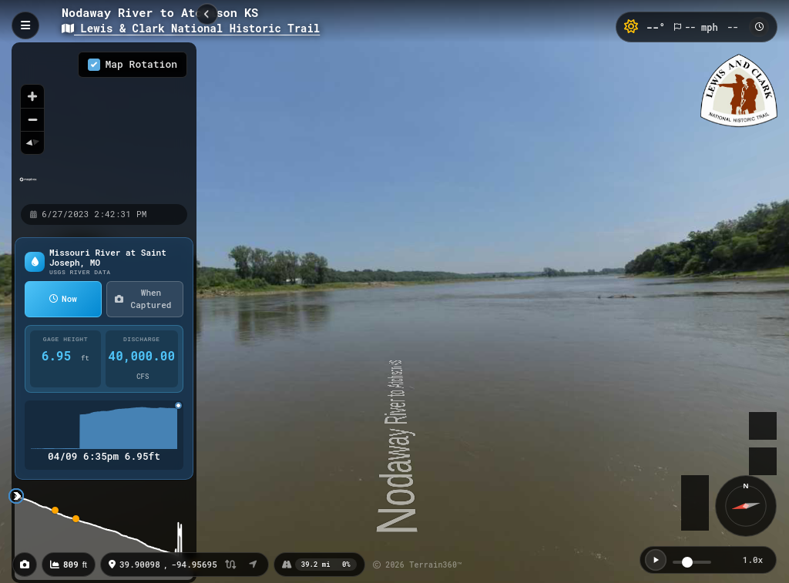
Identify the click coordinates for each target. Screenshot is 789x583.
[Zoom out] (32, 119)
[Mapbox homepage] (28, 186)
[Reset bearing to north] (32, 142)
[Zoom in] (32, 96)
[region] (104, 122)
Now (63, 298)
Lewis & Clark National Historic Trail (191, 28)
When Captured (143, 298)
